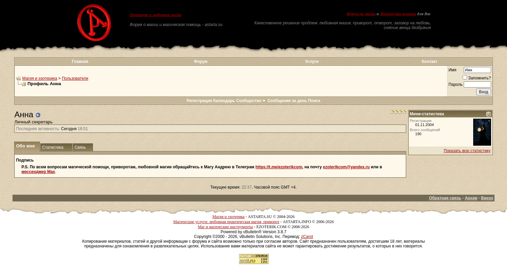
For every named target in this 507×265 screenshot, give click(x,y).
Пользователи (75, 78)
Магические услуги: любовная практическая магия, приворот (226, 221)
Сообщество (251, 100)
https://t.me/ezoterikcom (278, 167)
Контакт (429, 61)
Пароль (455, 84)
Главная (80, 61)
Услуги (312, 61)
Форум (200, 61)
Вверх (487, 198)
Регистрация (199, 100)
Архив (471, 198)
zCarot (307, 236)
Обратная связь (445, 198)
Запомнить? (477, 78)
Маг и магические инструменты (225, 226)
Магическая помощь (398, 13)
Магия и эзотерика (39, 78)
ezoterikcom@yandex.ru (346, 167)
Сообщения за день (287, 100)
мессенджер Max (38, 171)
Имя (452, 70)
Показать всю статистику (467, 150)
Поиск (314, 100)
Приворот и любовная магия (156, 15)
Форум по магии (361, 13)
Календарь (224, 100)
